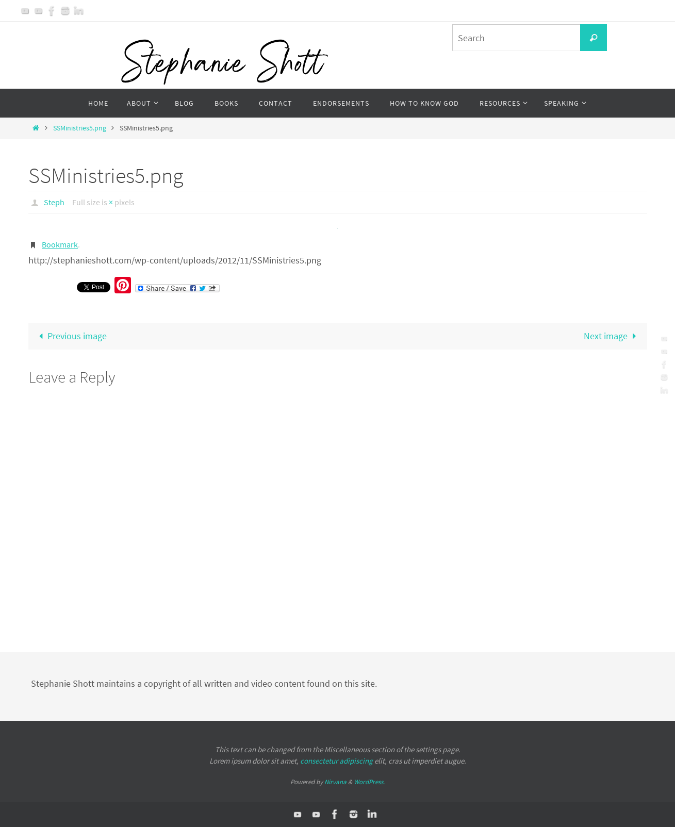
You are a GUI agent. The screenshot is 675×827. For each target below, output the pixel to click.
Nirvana (335, 782)
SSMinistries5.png (79, 128)
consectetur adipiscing (336, 761)
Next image (612, 336)
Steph (54, 202)
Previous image (71, 336)
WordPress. (369, 782)
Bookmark (60, 244)
